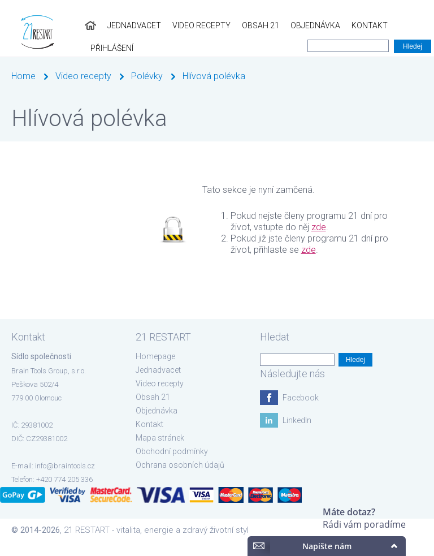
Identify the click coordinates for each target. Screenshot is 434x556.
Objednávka (302, 25)
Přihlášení (406, 25)
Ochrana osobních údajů (180, 464)
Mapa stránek (160, 437)
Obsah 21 (247, 25)
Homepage (155, 356)
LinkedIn (297, 420)
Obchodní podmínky (172, 451)
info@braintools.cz (65, 466)
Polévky (147, 76)
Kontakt (356, 25)
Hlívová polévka (214, 76)
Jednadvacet (120, 25)
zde (318, 227)
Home (23, 76)
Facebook (301, 397)
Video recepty (188, 25)
